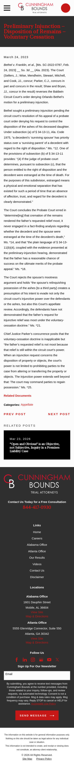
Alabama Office (37, 544)
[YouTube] (49, 660)
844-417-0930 (37, 507)
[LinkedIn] (25, 660)
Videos (37, 564)
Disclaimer (37, 577)
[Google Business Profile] (41, 660)
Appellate (27, 404)
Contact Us (37, 570)
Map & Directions (37, 616)
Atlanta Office (37, 551)
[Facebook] (17, 660)
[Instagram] (33, 660)
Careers (37, 538)
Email (8, 674)
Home (37, 532)
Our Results (37, 557)
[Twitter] (57, 660)
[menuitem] (27, 759)
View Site (37, 612)
